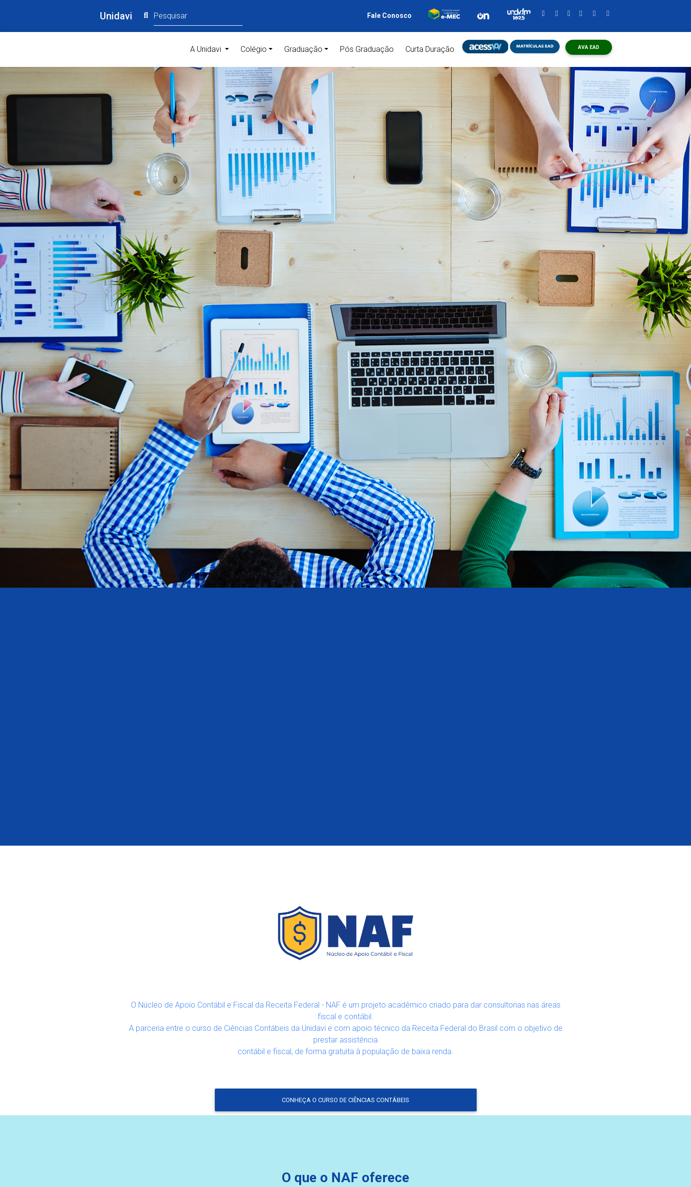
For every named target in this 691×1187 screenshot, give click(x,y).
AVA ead (588, 47)
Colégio (254, 49)
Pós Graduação (367, 49)
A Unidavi (211, 48)
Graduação (303, 49)
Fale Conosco (389, 15)
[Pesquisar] (198, 16)
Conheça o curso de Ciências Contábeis (345, 1100)
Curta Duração (429, 49)
